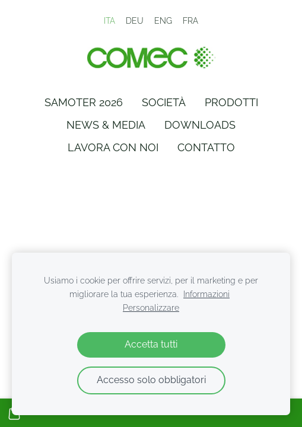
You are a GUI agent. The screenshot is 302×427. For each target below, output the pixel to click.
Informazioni (206, 294)
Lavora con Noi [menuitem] (113, 147)
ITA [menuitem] (109, 21)
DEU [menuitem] (135, 21)
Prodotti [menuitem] (231, 102)
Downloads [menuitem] (200, 125)
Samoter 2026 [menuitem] (83, 102)
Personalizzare (151, 307)
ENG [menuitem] (163, 21)
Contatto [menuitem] (206, 147)
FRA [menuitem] (190, 21)
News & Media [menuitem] (105, 125)
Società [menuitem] (164, 102)
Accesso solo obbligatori (151, 379)
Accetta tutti (151, 344)
